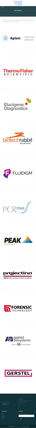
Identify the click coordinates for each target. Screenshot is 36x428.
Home (12, 12)
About (3, 414)
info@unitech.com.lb (23, 405)
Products (3, 416)
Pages (17, 12)
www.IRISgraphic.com (24, 426)
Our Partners (4, 415)
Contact (3, 418)
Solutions (3, 417)
